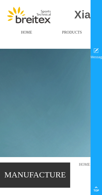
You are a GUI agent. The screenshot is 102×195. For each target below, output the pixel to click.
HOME (84, 164)
